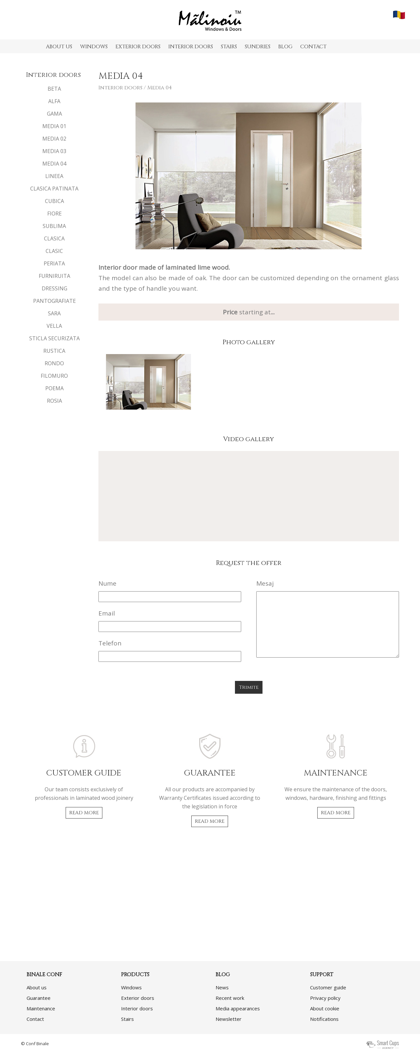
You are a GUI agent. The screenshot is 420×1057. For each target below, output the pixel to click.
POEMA (54, 388)
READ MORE (84, 812)
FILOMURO (54, 375)
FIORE (54, 213)
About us (37, 987)
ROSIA (54, 400)
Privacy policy (325, 998)
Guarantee (39, 998)
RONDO (54, 363)
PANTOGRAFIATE (54, 300)
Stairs (127, 1019)
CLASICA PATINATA (54, 188)
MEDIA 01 (54, 126)
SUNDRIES (257, 46)
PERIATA (54, 263)
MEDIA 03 (54, 151)
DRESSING (54, 288)
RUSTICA (54, 350)
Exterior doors (137, 998)
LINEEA (54, 176)
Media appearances (238, 1008)
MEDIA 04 (54, 163)
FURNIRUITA (54, 276)
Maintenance (41, 1008)
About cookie (324, 1008)
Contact (35, 1019)
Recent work (230, 998)
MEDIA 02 (54, 138)
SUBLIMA (54, 226)
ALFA (54, 101)
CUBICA (54, 201)
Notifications (324, 1019)
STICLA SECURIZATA (54, 338)
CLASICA (54, 238)
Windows (131, 987)
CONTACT (313, 46)
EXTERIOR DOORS (138, 46)
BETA (54, 88)
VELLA (54, 325)
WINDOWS (94, 46)
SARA (54, 313)
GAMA (54, 113)
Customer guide (328, 987)
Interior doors (120, 87)
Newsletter (229, 1019)
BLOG (285, 46)
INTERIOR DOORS (190, 46)
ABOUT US (59, 46)
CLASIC (54, 251)
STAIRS (229, 46)
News (222, 987)
